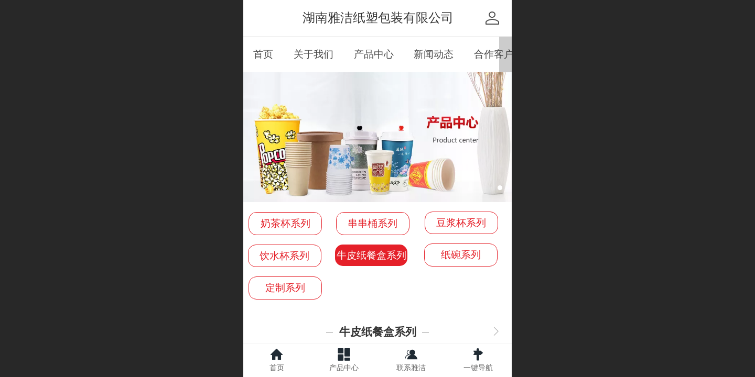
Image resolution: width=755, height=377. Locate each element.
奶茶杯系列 (285, 223)
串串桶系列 (372, 223)
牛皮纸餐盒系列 (371, 255)
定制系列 (285, 287)
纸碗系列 (461, 254)
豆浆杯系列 (461, 222)
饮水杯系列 (284, 255)
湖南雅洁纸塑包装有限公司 (378, 17)
